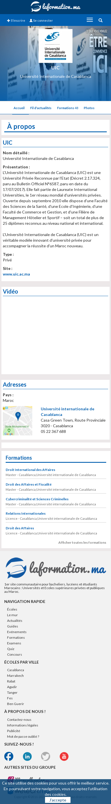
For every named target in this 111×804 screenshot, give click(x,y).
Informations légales (22, 725)
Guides (12, 626)
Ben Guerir (15, 704)
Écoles (12, 609)
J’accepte (57, 800)
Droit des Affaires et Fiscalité (29, 484)
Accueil (19, 108)
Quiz (10, 649)
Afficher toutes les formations (82, 542)
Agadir (12, 687)
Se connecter (41, 20)
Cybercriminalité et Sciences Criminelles (37, 499)
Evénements (17, 632)
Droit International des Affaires (30, 470)
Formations (67, 108)
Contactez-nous (19, 719)
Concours (14, 654)
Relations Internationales (26, 513)
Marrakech (15, 675)
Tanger (12, 692)
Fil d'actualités (41, 108)
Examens (14, 643)
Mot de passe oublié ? (23, 736)
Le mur (12, 615)
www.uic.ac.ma (16, 274)
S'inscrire (16, 20)
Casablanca (15, 670)
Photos (89, 108)
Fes (10, 698)
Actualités (14, 620)
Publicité (13, 731)
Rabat (11, 681)
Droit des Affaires (20, 528)
